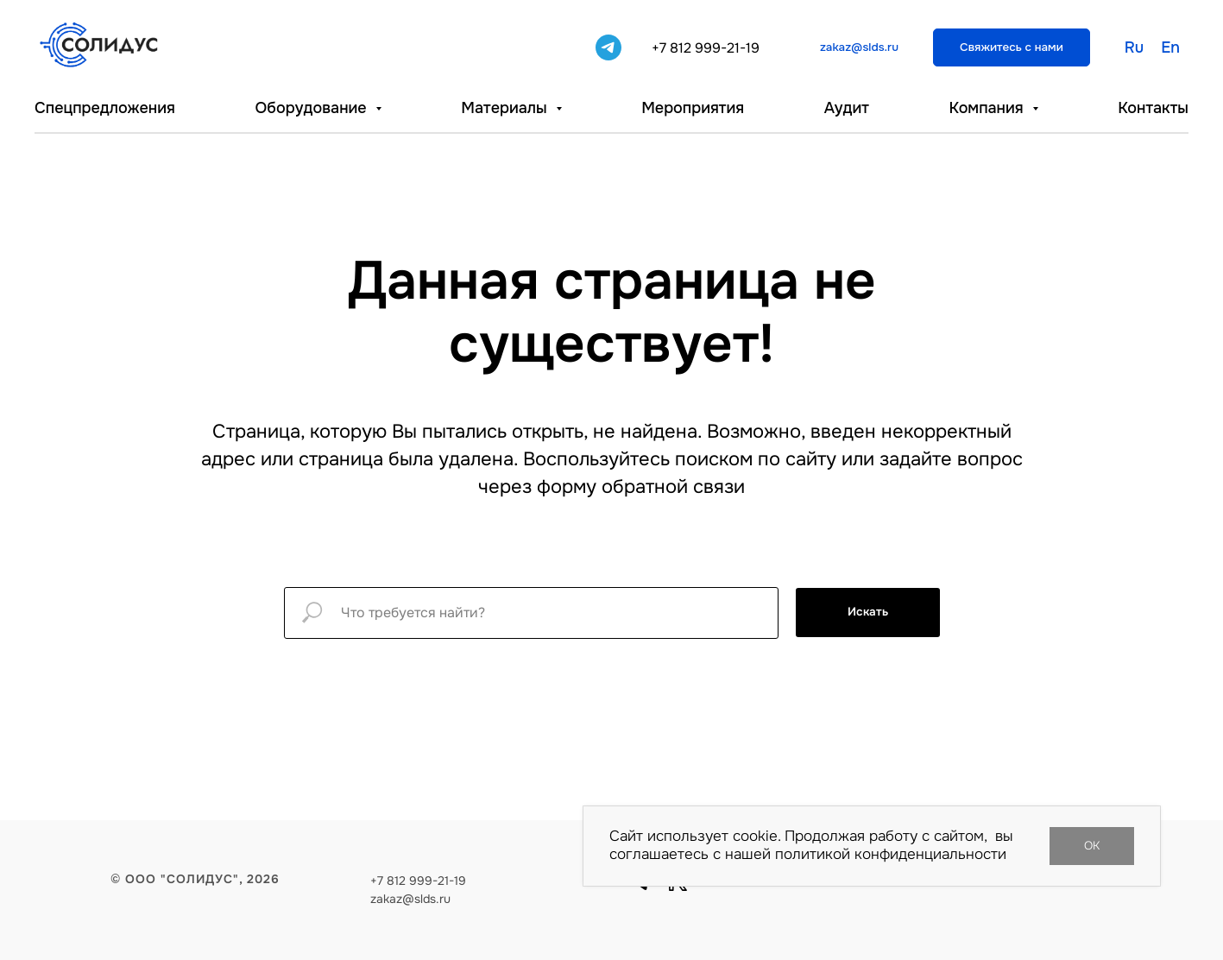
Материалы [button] (506, 107)
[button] (1011, 47)
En (1170, 47)
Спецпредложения (105, 107)
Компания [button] (988, 107)
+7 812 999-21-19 (706, 48)
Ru (1134, 47)
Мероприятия (692, 107)
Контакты (1153, 107)
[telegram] (608, 47)
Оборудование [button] (312, 107)
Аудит (846, 107)
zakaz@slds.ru (410, 898)
